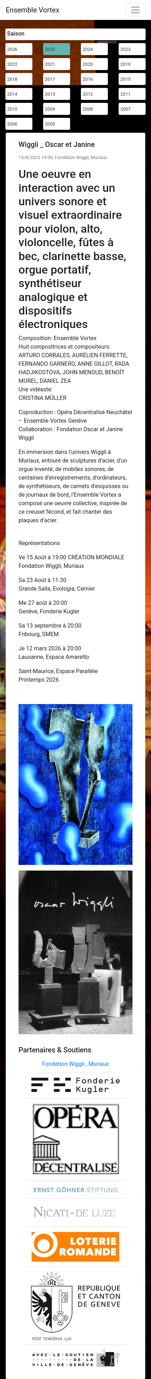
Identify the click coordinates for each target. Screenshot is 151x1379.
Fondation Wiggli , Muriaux (75, 1064)
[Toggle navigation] (135, 10)
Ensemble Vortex (32, 10)
